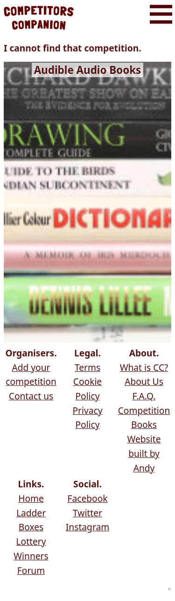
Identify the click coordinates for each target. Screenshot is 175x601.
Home (31, 498)
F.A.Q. (144, 396)
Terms (87, 367)
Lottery (31, 541)
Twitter (87, 513)
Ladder (31, 513)
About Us (144, 381)
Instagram (87, 527)
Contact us (31, 396)
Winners (31, 556)
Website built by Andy (144, 453)
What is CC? (144, 367)
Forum (31, 570)
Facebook (87, 498)
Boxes (31, 527)
